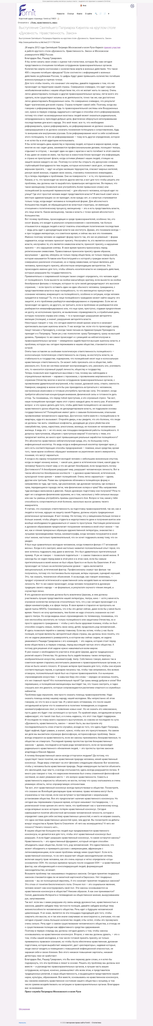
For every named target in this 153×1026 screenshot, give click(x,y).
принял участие (112, 47)
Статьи (70, 14)
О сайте (88, 14)
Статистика (96, 1023)
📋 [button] (58, 19)
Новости (60, 14)
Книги (79, 14)
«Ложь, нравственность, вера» (44, 23)
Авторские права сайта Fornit (78, 1023)
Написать (22, 1023)
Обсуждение (24, 1009)
